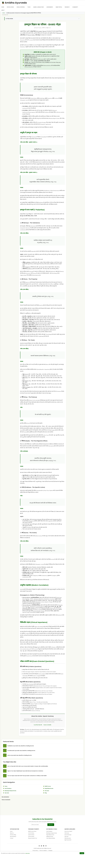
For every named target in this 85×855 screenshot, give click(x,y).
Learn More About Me (38, 724)
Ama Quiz (47, 790)
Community (75, 7)
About (3, 10)
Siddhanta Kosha (49, 836)
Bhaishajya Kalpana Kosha (10, 790)
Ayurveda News (13, 836)
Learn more (28, 853)
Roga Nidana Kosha (49, 788)
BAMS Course (48, 786)
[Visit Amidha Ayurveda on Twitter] (41, 846)
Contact (11, 838)
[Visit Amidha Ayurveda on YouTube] (45, 846)
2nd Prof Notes (31, 834)
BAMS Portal (59, 7)
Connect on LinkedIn (47, 724)
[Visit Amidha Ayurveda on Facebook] (43, 846)
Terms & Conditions (43, 850)
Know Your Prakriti (68, 831)
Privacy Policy (35, 850)
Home (2, 7)
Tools (28, 7)
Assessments (50, 7)
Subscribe (51, 824)
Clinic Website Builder (50, 838)
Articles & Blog (13, 834)
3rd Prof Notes (31, 836)
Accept (82, 853)
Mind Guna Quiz (68, 838)
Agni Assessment (68, 839)
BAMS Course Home (32, 831)
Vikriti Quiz (67, 833)
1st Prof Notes (31, 833)
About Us (12, 833)
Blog (46, 792)
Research (67, 7)
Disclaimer (50, 850)
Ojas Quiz (7, 792)
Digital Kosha (10, 7)
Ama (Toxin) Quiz (68, 834)
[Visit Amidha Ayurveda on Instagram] (39, 846)
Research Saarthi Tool (32, 838)
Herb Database (8, 788)
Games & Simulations (38, 7)
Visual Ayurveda (21, 7)
